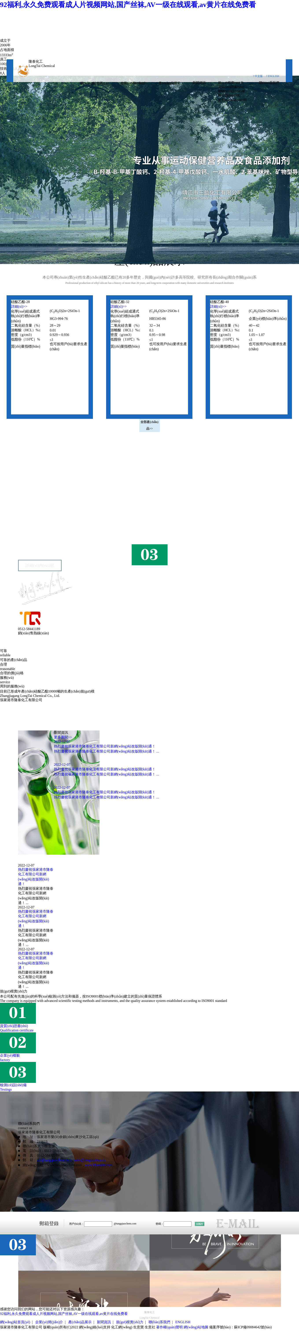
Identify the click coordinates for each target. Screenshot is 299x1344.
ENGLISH (182, 1322)
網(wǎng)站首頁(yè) (94, 83)
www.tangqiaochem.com (64, 1165)
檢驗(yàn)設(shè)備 (231, 91)
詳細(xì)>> (19, 306)
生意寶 (138, 1327)
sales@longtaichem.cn (90, 1160)
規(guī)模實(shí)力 (231, 82)
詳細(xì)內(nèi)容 (39, 565)
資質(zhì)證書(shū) (231, 87)
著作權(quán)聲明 (169, 1327)
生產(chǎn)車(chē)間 (232, 100)
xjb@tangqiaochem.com (54, 1160)
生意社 (150, 1327)
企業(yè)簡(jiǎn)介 (133, 83)
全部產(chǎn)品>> (149, 425)
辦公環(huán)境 (229, 95)
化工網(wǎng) (121, 1327)
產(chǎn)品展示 (170, 83)
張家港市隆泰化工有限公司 (46, 525)
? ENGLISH (272, 76)
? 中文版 (258, 76)
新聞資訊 (199, 82)
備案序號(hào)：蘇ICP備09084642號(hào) (240, 1327)
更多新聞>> (63, 737)
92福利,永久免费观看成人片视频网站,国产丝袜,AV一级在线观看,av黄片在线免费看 (128, 5)
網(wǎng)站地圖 (196, 1327)
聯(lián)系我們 (269, 82)
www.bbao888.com (98, 1165)
